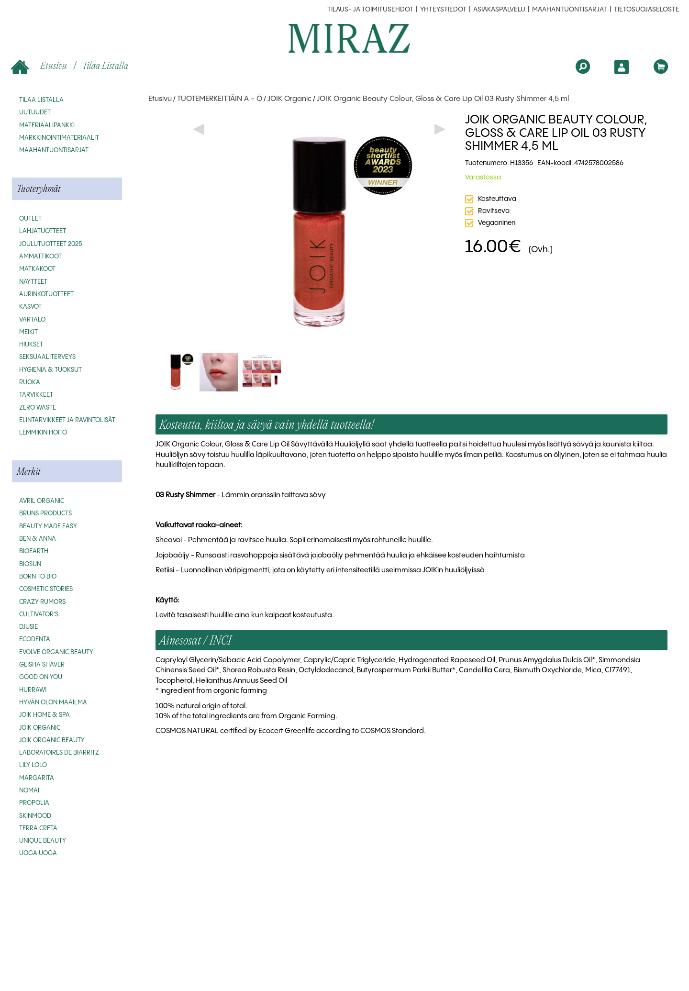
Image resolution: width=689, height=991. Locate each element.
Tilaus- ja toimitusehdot (370, 9)
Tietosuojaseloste (646, 9)
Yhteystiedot (443, 9)
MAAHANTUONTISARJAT (569, 9)
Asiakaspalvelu (499, 9)
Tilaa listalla (105, 65)
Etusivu (40, 66)
